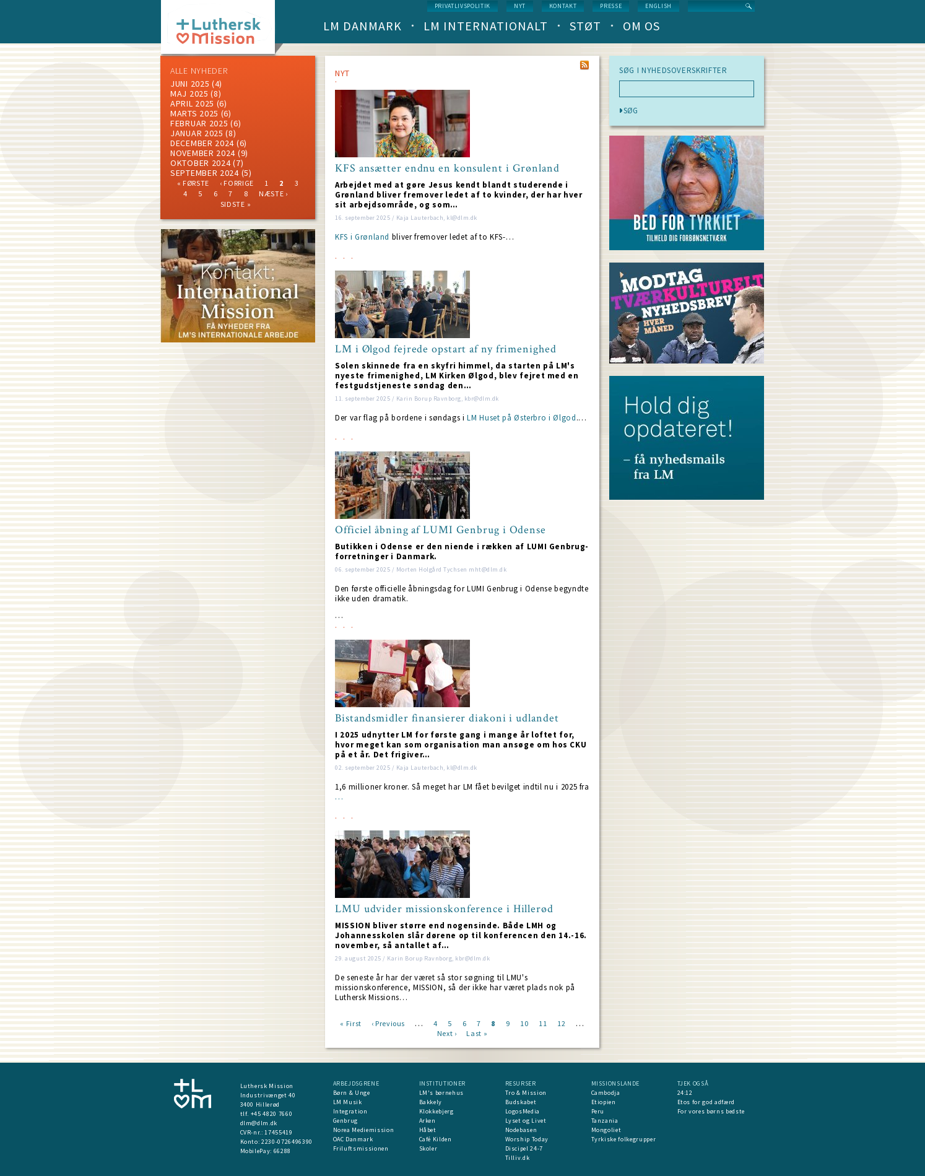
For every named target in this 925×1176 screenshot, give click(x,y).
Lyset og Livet (526, 1121)
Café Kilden (435, 1139)
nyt (520, 6)
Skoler (428, 1148)
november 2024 (202, 153)
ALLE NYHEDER (198, 70)
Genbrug (345, 1121)
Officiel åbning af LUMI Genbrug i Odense (440, 530)
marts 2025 (194, 113)
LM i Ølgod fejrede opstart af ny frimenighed (446, 349)
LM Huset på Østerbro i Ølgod (521, 417)
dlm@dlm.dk (259, 1123)
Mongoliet (606, 1130)
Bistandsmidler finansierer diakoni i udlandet (447, 718)
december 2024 (202, 143)
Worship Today (527, 1139)
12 (561, 1022)
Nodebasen (521, 1130)
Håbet (427, 1130)
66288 (282, 1151)
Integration (350, 1111)
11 (543, 1022)
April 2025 (192, 103)
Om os (641, 26)
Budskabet (521, 1102)
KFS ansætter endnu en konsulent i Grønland (447, 168)
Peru (598, 1111)
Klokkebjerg (436, 1111)
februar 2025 (199, 123)
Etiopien (603, 1102)
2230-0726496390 (287, 1142)
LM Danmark (362, 26)
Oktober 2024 (200, 162)
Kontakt (563, 6)
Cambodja (605, 1093)
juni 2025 (189, 83)
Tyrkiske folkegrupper (623, 1139)
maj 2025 (189, 93)
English (658, 6)
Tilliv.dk (517, 1158)
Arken (427, 1121)
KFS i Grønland (362, 237)
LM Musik (347, 1102)
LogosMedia (523, 1111)
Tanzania (605, 1121)
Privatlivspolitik (462, 6)
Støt (585, 26)
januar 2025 (197, 133)
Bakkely (431, 1102)
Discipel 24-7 (524, 1148)
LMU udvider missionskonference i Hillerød (444, 909)
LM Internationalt (485, 26)
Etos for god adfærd (706, 1102)
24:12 (685, 1093)
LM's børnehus (441, 1093)
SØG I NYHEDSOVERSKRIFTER (673, 71)
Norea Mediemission (363, 1130)
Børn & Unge (351, 1093)
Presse (611, 6)
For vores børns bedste (711, 1111)
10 (524, 1022)
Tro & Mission (526, 1093)
